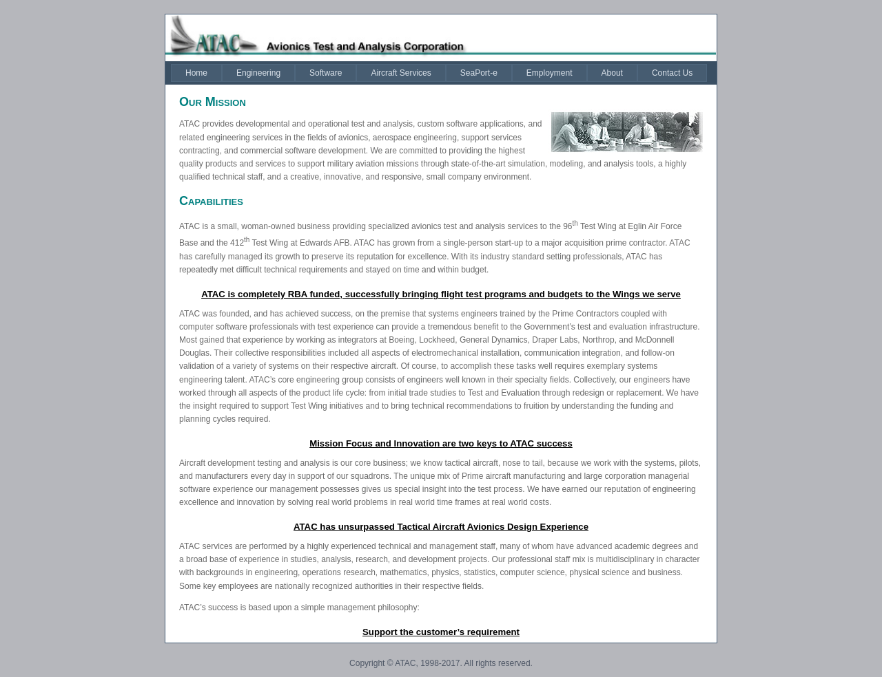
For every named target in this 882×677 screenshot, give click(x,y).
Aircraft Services (401, 73)
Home (196, 73)
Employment (549, 73)
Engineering (258, 73)
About (612, 73)
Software (325, 73)
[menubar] (439, 73)
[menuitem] (196, 73)
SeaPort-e (479, 73)
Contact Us (672, 73)
